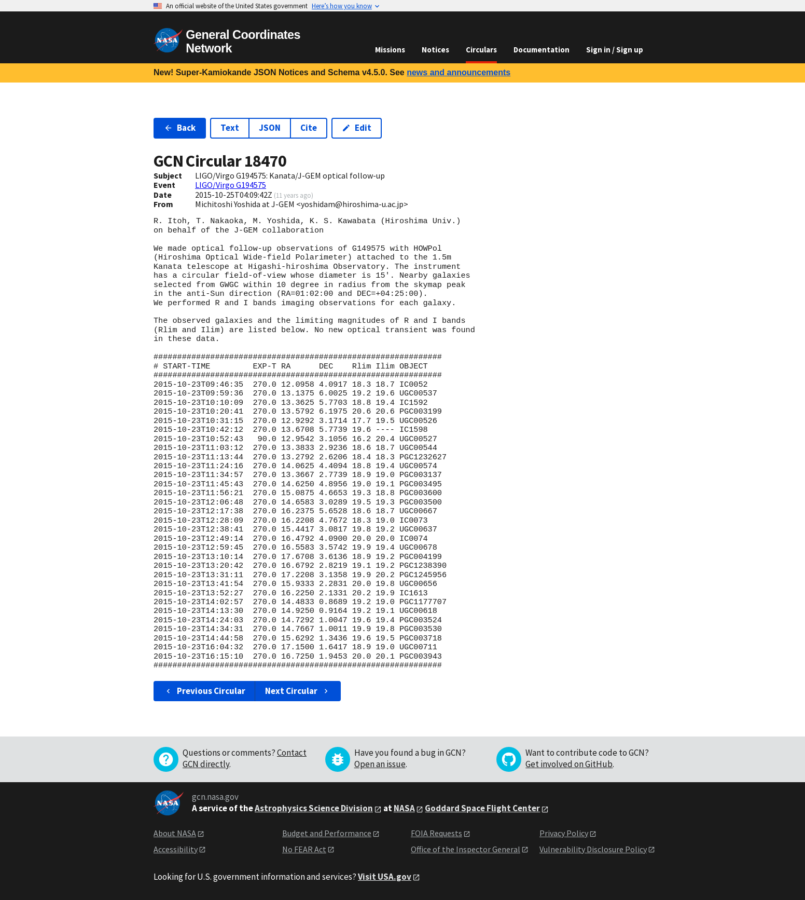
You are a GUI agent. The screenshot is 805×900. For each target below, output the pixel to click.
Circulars (481, 49)
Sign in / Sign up (614, 49)
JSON (270, 127)
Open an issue (380, 764)
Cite (308, 127)
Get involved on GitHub (569, 764)
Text (229, 127)
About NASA (175, 833)
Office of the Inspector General (465, 849)
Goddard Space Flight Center (482, 808)
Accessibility (176, 849)
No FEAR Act (304, 849)
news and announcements (458, 72)
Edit (356, 127)
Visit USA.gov (384, 876)
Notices (435, 49)
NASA (404, 808)
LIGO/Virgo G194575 (230, 185)
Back (180, 127)
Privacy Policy (563, 833)
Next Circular (297, 691)
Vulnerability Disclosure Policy (593, 849)
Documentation (541, 49)
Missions (390, 49)
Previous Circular (204, 691)
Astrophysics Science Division (314, 808)
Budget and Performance (326, 833)
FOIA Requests (436, 833)
